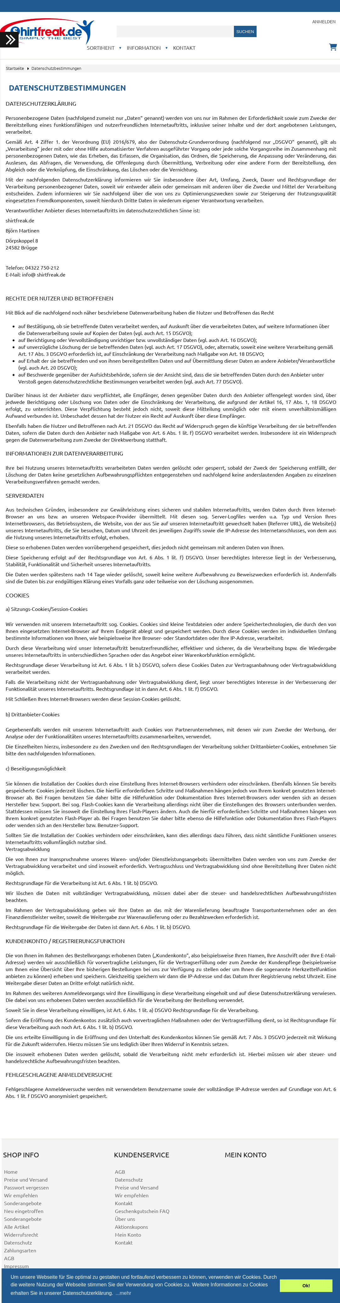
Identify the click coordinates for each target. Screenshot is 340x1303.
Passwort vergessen (26, 1187)
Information (144, 47)
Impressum (16, 1266)
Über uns (125, 1219)
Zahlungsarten (20, 1250)
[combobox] (175, 31)
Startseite (15, 68)
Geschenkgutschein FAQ (142, 1211)
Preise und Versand (26, 1179)
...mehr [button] (123, 1293)
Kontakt (184, 47)
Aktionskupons (131, 1226)
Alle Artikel (16, 1226)
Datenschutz (18, 1242)
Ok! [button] (306, 1285)
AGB (9, 1258)
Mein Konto (128, 1234)
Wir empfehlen (21, 1195)
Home (11, 1171)
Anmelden (324, 21)
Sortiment (101, 47)
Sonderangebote (23, 1203)
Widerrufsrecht (21, 1234)
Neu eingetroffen (23, 1211)
